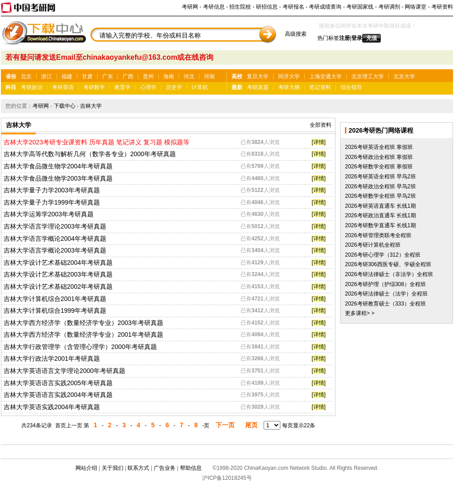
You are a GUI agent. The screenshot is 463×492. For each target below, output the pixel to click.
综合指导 (351, 87)
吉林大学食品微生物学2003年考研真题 (58, 178)
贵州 (148, 76)
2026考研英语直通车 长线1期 (380, 206)
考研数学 (94, 87)
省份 (10, 76)
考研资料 (442, 7)
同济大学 (289, 76)
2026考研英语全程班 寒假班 (379, 147)
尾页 (251, 425)
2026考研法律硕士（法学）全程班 (386, 294)
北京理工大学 (367, 76)
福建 (66, 76)
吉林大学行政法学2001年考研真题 (52, 358)
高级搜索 (296, 34)
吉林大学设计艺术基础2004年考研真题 (58, 262)
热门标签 (328, 38)
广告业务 (164, 468)
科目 (10, 87)
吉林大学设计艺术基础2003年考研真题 (58, 274)
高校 (237, 76)
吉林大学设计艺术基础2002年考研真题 (58, 286)
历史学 (174, 87)
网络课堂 (415, 7)
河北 (189, 76)
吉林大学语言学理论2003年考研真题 (55, 226)
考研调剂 (389, 7)
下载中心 (65, 106)
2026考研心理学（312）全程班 (382, 255)
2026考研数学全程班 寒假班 (379, 166)
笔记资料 (320, 87)
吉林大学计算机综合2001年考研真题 (55, 298)
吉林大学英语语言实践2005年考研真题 (58, 383)
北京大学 (404, 76)
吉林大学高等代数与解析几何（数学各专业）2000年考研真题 (90, 154)
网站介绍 (86, 468)
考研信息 (214, 7)
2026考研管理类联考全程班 (378, 235)
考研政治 (32, 87)
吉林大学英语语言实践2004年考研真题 (58, 394)
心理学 (148, 87)
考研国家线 (359, 7)
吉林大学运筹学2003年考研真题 (49, 214)
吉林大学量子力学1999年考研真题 (52, 202)
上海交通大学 (325, 76)
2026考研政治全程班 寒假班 (379, 157)
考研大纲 (289, 87)
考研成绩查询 (325, 7)
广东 (107, 76)
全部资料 (320, 125)
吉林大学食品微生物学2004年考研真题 (58, 166)
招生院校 (240, 7)
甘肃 (87, 76)
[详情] (319, 142)
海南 (168, 76)
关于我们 (112, 468)
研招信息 (267, 7)
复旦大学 (258, 76)
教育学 (122, 87)
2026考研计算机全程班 (373, 245)
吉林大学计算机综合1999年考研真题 (55, 310)
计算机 (200, 87)
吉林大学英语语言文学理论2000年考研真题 (64, 370)
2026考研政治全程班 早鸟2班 (380, 186)
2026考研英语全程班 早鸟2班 (380, 176)
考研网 (190, 7)
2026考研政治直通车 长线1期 (380, 215)
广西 (128, 76)
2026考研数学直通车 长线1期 (380, 225)
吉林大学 (91, 106)
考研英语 (63, 87)
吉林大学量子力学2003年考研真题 (52, 190)
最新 (237, 87)
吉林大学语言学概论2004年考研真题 (55, 238)
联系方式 (138, 468)
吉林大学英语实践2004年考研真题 (52, 407)
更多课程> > (359, 313)
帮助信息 (191, 468)
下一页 (225, 425)
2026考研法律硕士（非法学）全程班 (389, 274)
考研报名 (293, 7)
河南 (209, 76)
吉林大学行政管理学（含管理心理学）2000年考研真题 (80, 346)
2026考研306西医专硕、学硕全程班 (388, 264)
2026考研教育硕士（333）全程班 (385, 304)
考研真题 (258, 87)
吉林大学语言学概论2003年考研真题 (55, 250)
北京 (26, 76)
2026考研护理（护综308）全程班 (385, 284)
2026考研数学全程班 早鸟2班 (380, 196)
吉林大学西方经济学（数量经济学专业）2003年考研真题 (83, 322)
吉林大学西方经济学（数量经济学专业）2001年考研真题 (83, 334)
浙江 (46, 76)
